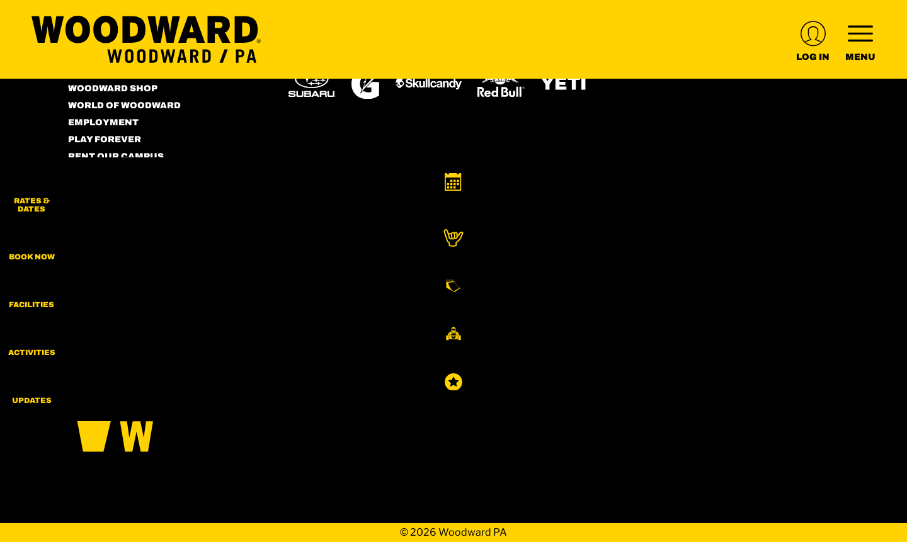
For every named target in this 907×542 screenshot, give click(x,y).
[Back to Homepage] (162, 413)
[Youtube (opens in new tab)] (150, 271)
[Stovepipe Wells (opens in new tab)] (510, 316)
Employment (103, 122)
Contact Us (100, 207)
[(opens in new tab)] (813, 39)
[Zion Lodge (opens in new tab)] (593, 316)
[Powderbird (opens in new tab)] (745, 281)
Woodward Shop (112, 88)
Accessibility (105, 190)
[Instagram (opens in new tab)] (80, 271)
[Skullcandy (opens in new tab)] (429, 83)
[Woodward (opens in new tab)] (325, 316)
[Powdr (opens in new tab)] (317, 280)
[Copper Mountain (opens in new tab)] (454, 281)
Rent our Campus (116, 156)
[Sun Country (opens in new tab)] (416, 316)
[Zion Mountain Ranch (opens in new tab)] (665, 316)
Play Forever (104, 139)
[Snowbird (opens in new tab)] (634, 280)
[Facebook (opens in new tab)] (115, 271)
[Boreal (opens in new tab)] (387, 280)
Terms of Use (104, 173)
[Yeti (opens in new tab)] (564, 83)
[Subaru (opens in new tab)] (312, 83)
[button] (875, 195)
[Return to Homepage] (146, 39)
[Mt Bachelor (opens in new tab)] (578, 280)
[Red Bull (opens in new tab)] (501, 84)
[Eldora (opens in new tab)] (520, 281)
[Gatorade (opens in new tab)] (365, 83)
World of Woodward (124, 105)
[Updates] (875, 409)
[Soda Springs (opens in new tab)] (684, 280)
